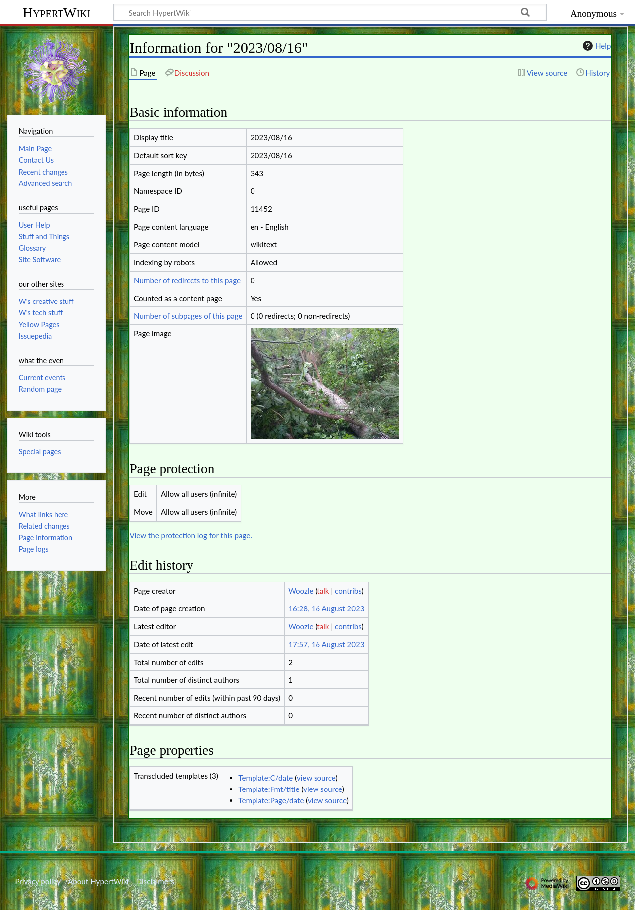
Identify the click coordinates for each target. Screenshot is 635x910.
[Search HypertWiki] (330, 12)
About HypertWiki (98, 881)
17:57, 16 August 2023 (326, 644)
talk (323, 590)
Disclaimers (155, 881)
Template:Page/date (271, 800)
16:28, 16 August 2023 (326, 608)
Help (595, 46)
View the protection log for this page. (190, 535)
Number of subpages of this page (188, 315)
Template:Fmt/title (268, 789)
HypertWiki (57, 12)
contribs (348, 590)
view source (316, 777)
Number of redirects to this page (187, 280)
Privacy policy (37, 881)
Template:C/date (265, 777)
